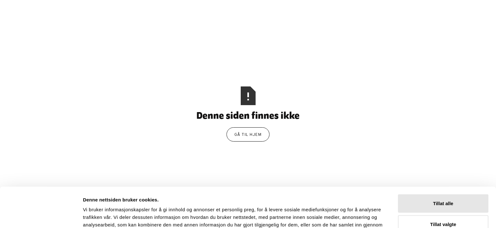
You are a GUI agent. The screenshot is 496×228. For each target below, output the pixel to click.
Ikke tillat (443, 207)
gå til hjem (248, 134)
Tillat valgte (443, 186)
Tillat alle (443, 165)
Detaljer (337, 215)
